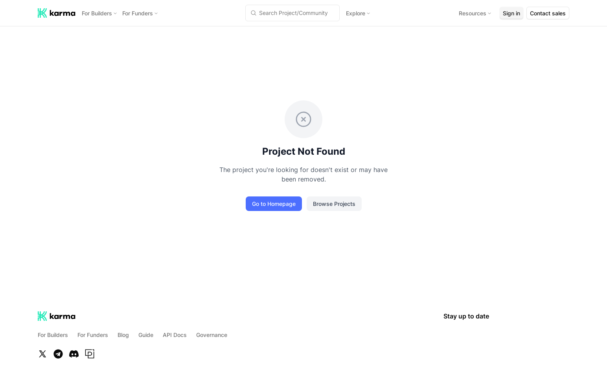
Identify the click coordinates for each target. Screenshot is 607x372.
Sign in (511, 13)
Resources (475, 13)
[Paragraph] (89, 354)
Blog (123, 334)
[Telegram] (58, 354)
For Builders (100, 13)
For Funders (140, 13)
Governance (211, 334)
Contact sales (548, 13)
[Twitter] (42, 354)
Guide (145, 334)
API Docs (175, 334)
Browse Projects (334, 203)
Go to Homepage (274, 203)
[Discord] (74, 354)
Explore (358, 13)
